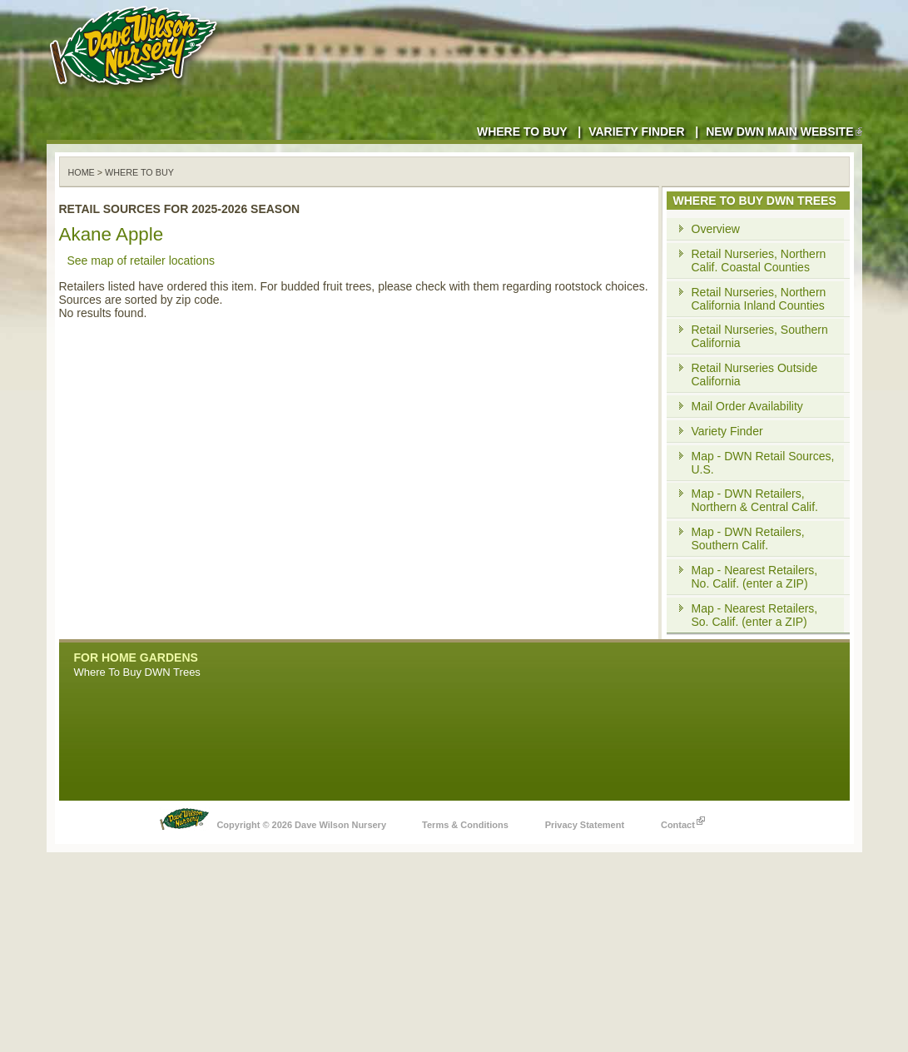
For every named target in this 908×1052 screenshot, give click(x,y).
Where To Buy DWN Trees (137, 672)
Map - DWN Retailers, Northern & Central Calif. (755, 500)
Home (81, 172)
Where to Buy (522, 131)
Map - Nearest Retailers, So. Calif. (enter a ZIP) (755, 615)
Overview (716, 229)
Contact (683, 820)
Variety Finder (636, 131)
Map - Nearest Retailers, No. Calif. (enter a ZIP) (755, 576)
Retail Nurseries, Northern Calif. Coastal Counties (759, 260)
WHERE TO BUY (139, 172)
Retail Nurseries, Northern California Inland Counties (759, 298)
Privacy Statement (584, 825)
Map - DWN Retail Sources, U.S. (763, 462)
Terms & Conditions (465, 825)
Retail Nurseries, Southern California (760, 336)
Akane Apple (111, 234)
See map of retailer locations (141, 260)
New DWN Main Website (783, 131)
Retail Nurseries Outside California (755, 374)
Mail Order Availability (747, 406)
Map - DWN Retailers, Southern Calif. (748, 538)
